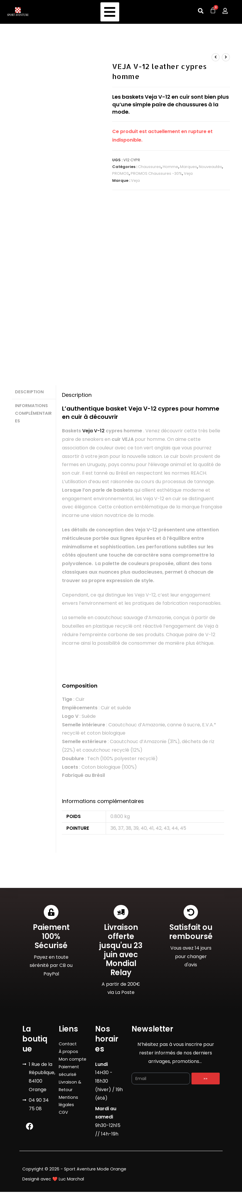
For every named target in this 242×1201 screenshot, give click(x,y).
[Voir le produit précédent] (215, 57)
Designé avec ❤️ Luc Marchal (53, 1175)
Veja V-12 (93, 430)
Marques (188, 166)
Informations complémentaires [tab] (33, 412)
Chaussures (149, 166)
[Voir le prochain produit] (226, 57)
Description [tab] (29, 391)
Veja (188, 173)
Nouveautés (210, 166)
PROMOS (120, 173)
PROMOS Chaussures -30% (156, 173)
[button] (110, 11)
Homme (170, 166)
